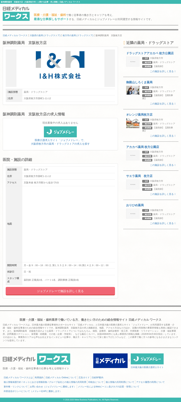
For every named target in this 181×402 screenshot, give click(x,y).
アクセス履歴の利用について (150, 382)
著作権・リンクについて (16, 386)
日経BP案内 (97, 377)
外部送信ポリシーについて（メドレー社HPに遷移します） (33, 391)
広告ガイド (84, 377)
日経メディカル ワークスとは (18, 377)
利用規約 (39, 377)
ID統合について (96, 382)
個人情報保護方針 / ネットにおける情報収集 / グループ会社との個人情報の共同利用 (45, 382)
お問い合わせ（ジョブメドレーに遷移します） (53, 386)
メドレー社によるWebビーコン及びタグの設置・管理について (108, 386)
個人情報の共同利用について (120, 382)
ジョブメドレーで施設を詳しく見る (60, 291)
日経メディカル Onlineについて (61, 377)
